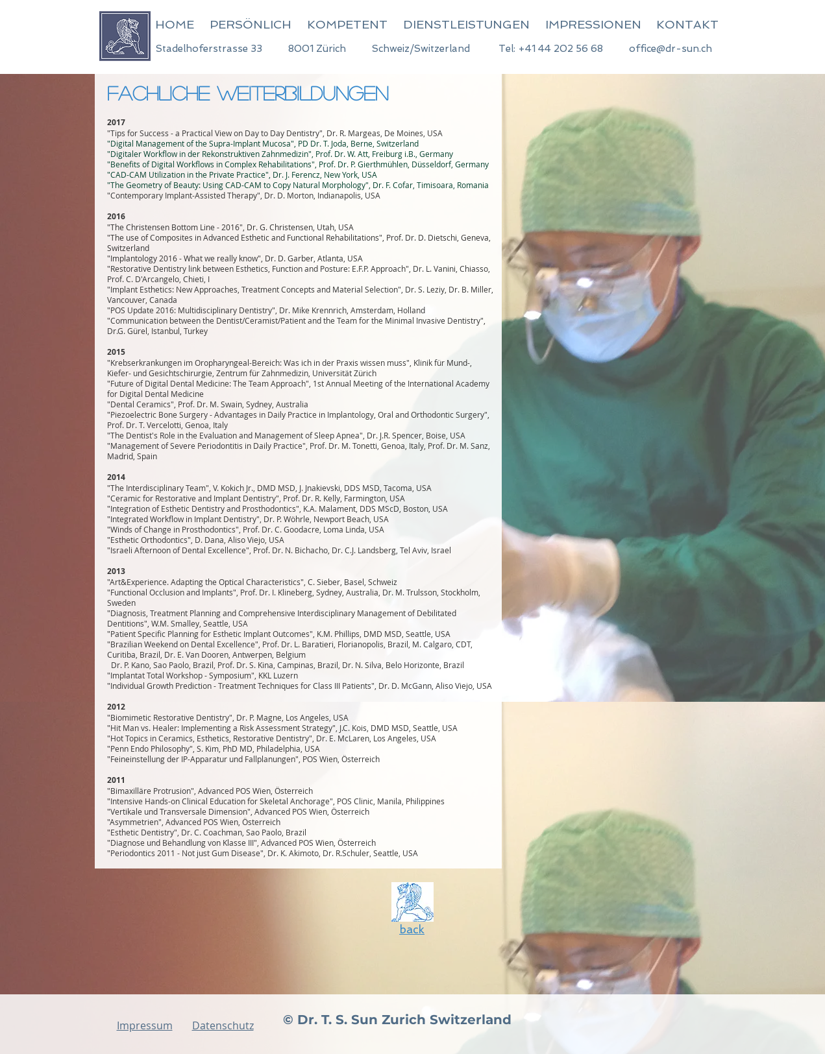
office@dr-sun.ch (670, 48)
